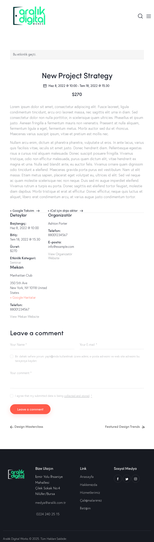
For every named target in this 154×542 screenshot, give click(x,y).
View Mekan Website (24, 312)
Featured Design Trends (123, 421)
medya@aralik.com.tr (50, 497)
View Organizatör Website (60, 256)
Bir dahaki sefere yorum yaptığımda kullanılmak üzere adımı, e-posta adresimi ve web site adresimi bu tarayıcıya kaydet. (77, 354)
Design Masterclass (28, 421)
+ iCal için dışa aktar (63, 210)
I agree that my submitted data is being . (53, 391)
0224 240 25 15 (47, 509)
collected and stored (76, 391)
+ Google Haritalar (23, 292)
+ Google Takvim (22, 210)
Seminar (15, 262)
